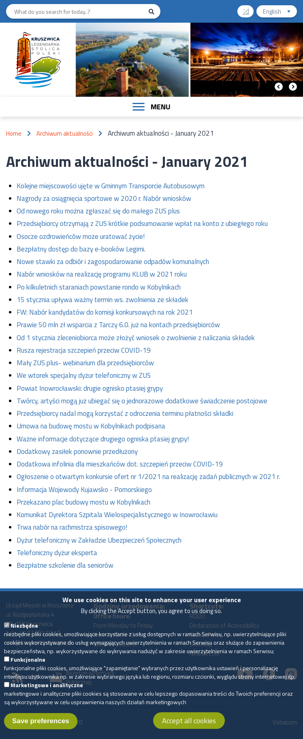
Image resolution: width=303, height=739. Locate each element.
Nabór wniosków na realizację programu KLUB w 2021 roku (102, 274)
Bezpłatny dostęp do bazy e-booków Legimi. (81, 249)
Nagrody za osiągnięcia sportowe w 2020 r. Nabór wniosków (104, 198)
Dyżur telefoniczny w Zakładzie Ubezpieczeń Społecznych (99, 540)
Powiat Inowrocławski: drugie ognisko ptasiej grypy (90, 388)
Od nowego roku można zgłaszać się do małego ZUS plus (98, 211)
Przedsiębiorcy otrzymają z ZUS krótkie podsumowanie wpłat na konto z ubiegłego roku (142, 223)
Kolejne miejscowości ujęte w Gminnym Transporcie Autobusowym (111, 186)
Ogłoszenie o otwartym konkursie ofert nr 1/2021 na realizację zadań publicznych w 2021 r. (148, 476)
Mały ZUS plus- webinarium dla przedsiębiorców (85, 363)
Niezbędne (24, 631)
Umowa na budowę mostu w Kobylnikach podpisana (91, 426)
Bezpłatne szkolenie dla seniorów (65, 565)
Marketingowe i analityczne (47, 690)
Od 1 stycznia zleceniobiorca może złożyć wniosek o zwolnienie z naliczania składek (136, 337)
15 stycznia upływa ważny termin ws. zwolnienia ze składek (102, 299)
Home (13, 133)
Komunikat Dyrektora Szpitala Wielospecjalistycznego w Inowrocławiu (117, 514)
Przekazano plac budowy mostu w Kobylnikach (83, 502)
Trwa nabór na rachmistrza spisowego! (72, 527)
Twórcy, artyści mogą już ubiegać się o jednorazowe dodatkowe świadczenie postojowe (142, 401)
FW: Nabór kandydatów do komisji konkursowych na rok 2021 (105, 312)
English (280, 12)
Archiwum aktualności (64, 133)
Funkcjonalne (28, 665)
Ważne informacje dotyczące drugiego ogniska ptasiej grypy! (103, 439)
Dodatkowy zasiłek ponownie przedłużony (77, 451)
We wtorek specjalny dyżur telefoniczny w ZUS (84, 375)
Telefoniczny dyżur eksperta (57, 552)
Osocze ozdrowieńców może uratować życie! (81, 236)
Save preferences (40, 726)
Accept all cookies (189, 726)
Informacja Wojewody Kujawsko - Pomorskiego (84, 489)
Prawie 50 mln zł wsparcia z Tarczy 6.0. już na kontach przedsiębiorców (118, 324)
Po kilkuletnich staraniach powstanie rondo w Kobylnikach (99, 287)
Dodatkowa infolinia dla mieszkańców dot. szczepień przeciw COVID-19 (120, 464)
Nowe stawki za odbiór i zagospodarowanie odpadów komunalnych (113, 261)
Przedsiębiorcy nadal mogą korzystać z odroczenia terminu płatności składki (125, 413)
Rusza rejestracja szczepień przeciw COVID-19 (84, 350)
